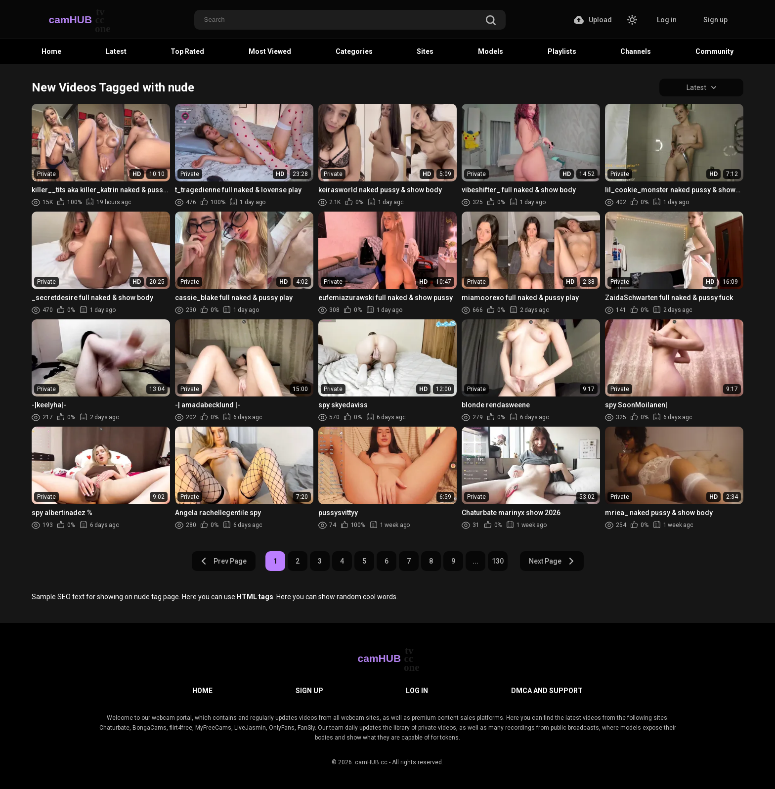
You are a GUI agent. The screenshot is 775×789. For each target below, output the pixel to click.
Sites (425, 51)
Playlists (562, 51)
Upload (593, 20)
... (475, 561)
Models (490, 51)
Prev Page (223, 561)
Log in (667, 20)
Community (714, 51)
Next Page (552, 561)
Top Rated (187, 51)
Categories (354, 51)
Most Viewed (270, 51)
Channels (635, 51)
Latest (116, 51)
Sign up (715, 20)
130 (498, 561)
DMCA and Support (547, 691)
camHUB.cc (371, 762)
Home (51, 51)
